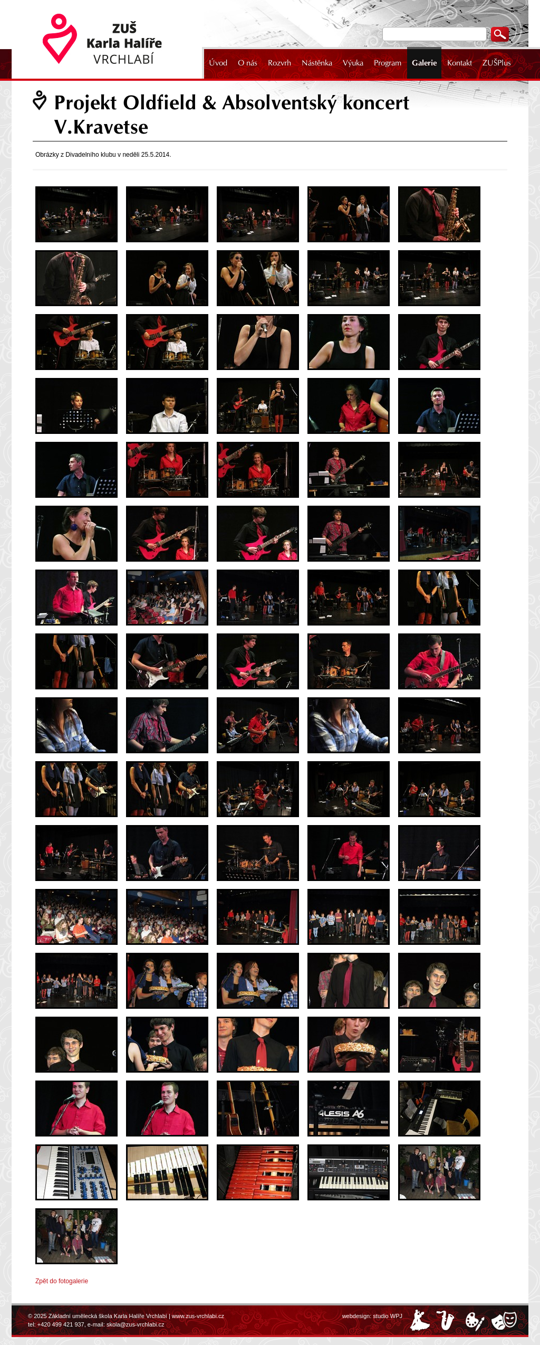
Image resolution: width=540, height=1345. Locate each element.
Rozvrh (279, 63)
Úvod (218, 63)
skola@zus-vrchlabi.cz (136, 1324)
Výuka (353, 63)
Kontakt (459, 63)
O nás (247, 63)
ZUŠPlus (497, 63)
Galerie (424, 63)
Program (387, 63)
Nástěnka (317, 63)
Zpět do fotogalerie (61, 1281)
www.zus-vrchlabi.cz (198, 1316)
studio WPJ (387, 1316)
